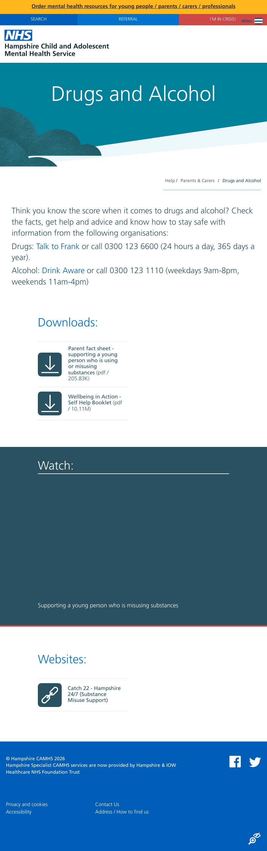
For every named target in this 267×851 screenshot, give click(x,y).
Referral (128, 19)
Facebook (235, 761)
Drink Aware (63, 271)
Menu (252, 21)
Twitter (255, 762)
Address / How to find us (122, 812)
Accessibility (19, 812)
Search (38, 19)
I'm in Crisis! (223, 19)
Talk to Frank (58, 247)
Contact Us (107, 804)
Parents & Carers (198, 181)
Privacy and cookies (27, 804)
